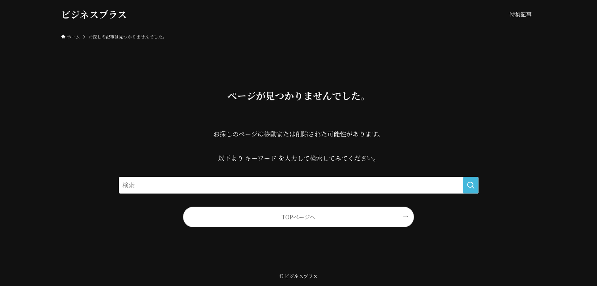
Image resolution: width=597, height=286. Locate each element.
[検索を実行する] (471, 185)
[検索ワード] (299, 185)
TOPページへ (298, 217)
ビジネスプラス (94, 14)
